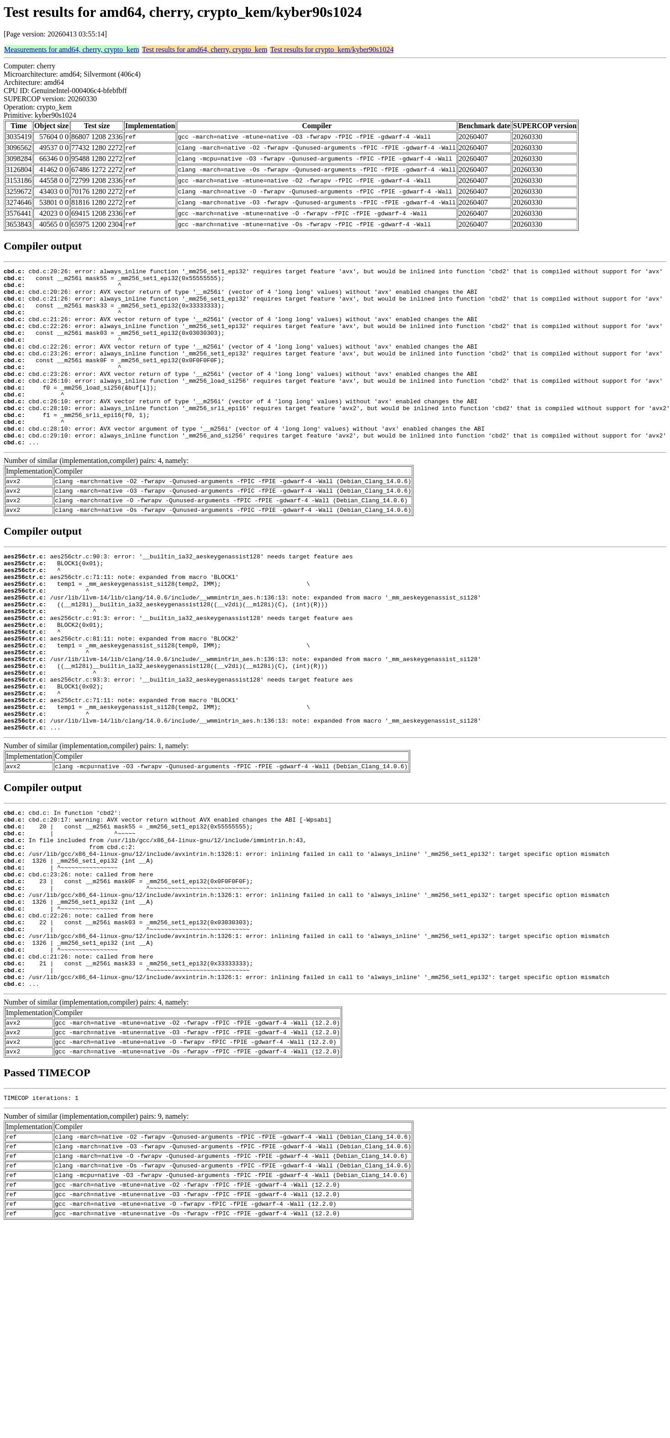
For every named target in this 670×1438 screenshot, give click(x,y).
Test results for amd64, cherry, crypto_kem (205, 49)
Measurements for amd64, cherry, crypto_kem (71, 49)
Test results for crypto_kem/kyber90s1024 (331, 49)
